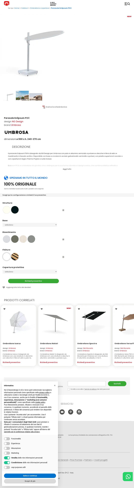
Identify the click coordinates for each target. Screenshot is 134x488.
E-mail (87, 383)
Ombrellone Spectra (87, 343)
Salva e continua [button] (30, 476)
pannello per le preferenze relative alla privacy (22, 432)
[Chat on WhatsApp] (128, 476)
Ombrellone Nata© (49, 343)
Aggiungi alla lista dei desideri (18, 287)
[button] (55, 385)
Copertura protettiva (33, 268)
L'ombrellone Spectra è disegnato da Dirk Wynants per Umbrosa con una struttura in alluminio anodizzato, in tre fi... (92, 356)
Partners (88, 460)
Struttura (33, 204)
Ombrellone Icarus (12, 343)
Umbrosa (16, 125)
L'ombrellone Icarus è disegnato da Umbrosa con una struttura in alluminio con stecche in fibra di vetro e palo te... (17, 356)
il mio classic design (53, 4)
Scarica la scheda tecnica (56, 107)
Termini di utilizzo (90, 389)
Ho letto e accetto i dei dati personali (89, 389)
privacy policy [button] (44, 392)
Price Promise (76, 460)
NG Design (17, 121)
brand (9, 351)
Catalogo (127, 4)
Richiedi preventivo (33, 281)
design (9, 348)
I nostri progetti (101, 460)
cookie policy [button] (40, 402)
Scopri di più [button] (30, 481)
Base (33, 221)
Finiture (33, 251)
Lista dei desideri (5, 309)
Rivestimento (33, 233)
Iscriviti (117, 383)
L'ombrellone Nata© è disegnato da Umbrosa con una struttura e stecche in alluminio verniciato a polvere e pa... (55, 356)
